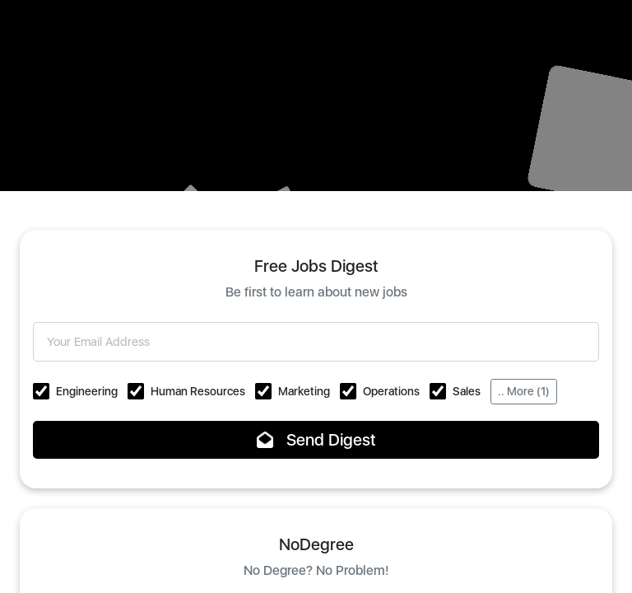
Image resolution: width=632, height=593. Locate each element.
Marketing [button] (304, 391)
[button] (41, 391)
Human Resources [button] (198, 391)
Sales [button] (467, 391)
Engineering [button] (87, 391)
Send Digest (316, 440)
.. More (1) (524, 391)
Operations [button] (391, 391)
